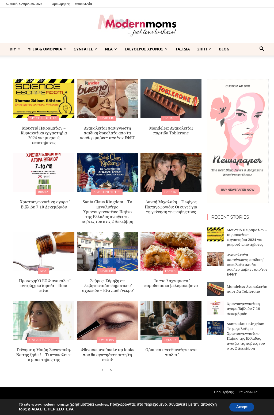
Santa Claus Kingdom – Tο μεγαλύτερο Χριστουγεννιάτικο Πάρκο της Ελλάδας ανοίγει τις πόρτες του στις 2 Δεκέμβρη (107, 210)
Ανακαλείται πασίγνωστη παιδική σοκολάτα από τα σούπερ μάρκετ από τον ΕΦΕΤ (107, 132)
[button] (261, 49)
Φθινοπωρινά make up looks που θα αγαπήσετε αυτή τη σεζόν (107, 352)
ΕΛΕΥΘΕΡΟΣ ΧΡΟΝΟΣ (146, 49)
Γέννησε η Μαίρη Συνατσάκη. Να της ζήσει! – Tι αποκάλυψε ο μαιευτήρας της (43, 352)
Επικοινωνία (83, 4)
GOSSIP (170, 191)
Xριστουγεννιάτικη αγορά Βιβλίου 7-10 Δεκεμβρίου (44, 203)
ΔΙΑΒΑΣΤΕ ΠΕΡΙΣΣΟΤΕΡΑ (51, 409)
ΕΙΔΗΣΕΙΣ (106, 118)
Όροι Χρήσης (61, 4)
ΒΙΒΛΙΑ (43, 191)
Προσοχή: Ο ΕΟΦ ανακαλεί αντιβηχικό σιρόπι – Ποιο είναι (44, 283)
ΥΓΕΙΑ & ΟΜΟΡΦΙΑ (47, 49)
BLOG (224, 49)
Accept (240, 406)
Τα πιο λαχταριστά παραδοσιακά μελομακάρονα (171, 281)
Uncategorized (43, 338)
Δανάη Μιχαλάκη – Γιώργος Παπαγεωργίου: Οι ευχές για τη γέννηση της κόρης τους (171, 205)
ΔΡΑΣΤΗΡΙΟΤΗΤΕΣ (43, 118)
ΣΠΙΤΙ (204, 49)
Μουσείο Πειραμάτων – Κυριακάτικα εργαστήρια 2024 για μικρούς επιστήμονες (44, 135)
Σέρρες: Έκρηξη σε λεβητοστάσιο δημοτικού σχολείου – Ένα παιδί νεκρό (107, 283)
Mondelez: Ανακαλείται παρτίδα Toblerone (171, 130)
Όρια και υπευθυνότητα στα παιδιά (170, 350)
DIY (15, 49)
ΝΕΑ (111, 49)
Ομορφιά (106, 338)
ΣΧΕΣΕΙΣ (170, 338)
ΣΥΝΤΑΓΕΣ (85, 49)
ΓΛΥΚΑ (170, 269)
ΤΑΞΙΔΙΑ (182, 49)
